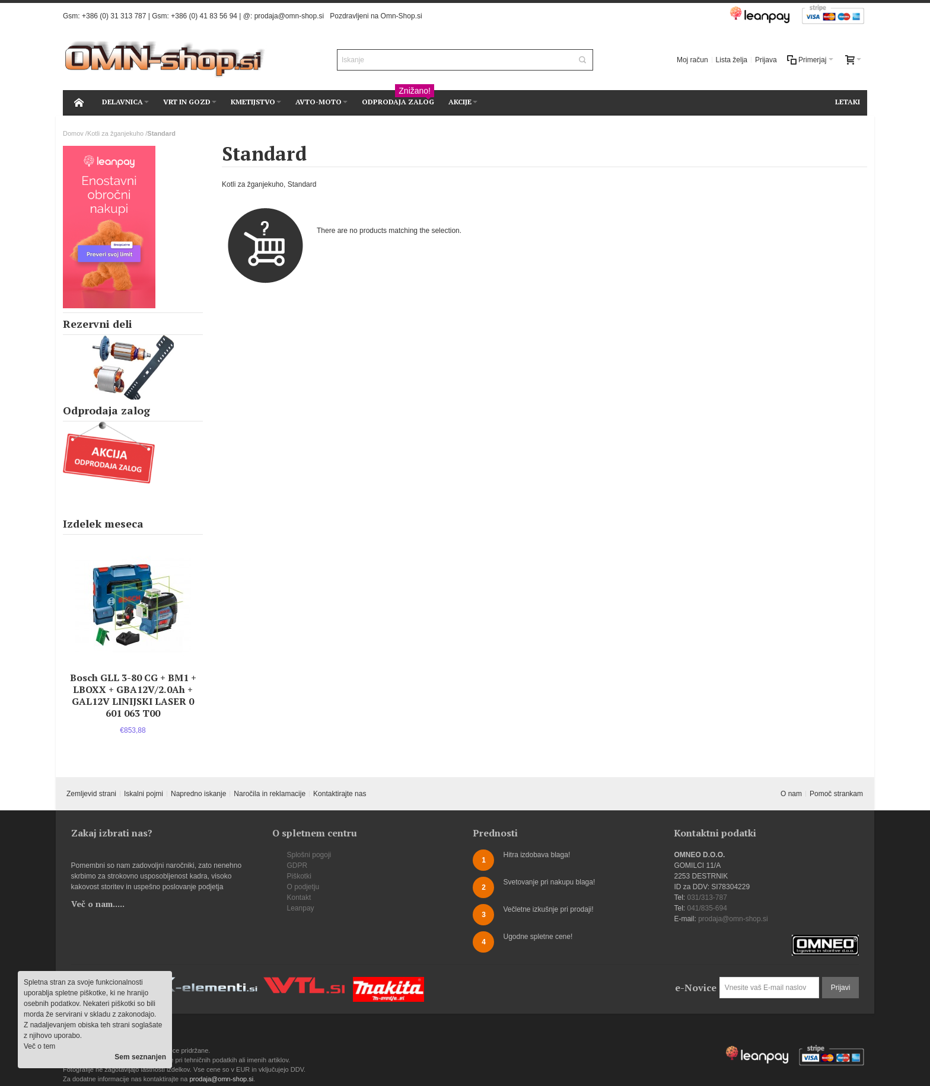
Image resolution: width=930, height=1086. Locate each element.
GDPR (297, 865)
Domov (73, 133)
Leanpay (300, 908)
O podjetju (303, 887)
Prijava (766, 60)
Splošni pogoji (309, 855)
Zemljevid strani (91, 794)
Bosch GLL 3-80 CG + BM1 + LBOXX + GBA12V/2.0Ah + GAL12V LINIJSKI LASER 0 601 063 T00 (133, 695)
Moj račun (692, 60)
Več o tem (39, 1046)
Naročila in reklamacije (269, 794)
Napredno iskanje (198, 794)
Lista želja (731, 60)
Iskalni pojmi (143, 794)
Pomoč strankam (836, 794)
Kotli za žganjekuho (115, 133)
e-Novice (695, 987)
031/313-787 (707, 897)
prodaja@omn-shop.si (289, 16)
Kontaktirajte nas (339, 794)
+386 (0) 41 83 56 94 (204, 16)
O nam (791, 794)
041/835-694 (707, 908)
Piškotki (299, 876)
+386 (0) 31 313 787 (114, 16)
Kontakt (299, 897)
